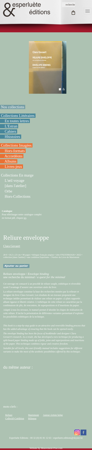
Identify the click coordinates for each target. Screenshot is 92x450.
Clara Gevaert (11, 246)
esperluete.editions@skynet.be (68, 437)
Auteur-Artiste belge (53, 415)
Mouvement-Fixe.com (52, 448)
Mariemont (33, 415)
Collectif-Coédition (14, 418)
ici (25, 218)
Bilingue (32, 418)
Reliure (8, 415)
